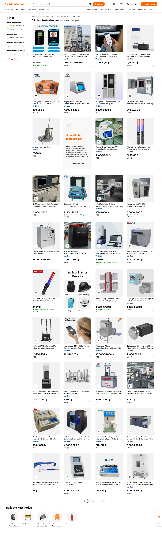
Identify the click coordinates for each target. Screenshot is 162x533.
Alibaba (34, 16)
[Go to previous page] (84, 501)
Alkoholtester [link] (78, 16)
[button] (90, 4)
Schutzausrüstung (46, 16)
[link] (159, 511)
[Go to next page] (103, 501)
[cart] (122, 4)
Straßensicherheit (63, 16)
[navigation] (17, 259)
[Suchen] (99, 4)
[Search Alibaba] (60, 4)
